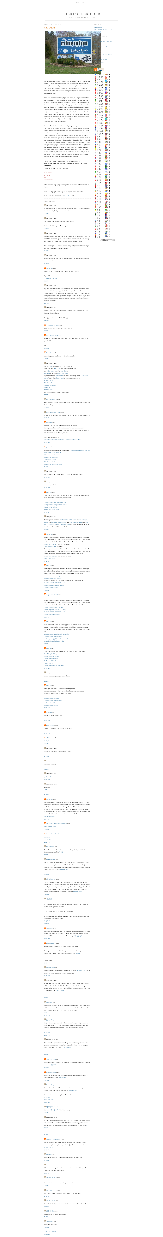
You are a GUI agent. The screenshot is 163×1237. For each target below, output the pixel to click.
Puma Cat (57, 368)
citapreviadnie (50, 967)
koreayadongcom (51, 1085)
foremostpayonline (49, 816)
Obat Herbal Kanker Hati (51, 459)
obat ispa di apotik (49, 703)
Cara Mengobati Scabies (51, 656)
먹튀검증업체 (78, 936)
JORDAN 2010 (48, 390)
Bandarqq (47, 837)
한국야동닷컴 (72, 1090)
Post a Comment (51, 1231)
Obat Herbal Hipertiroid (51, 457)
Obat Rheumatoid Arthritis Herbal (54, 440)
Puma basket (59, 375)
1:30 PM (46, 331)
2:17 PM (46, 228)
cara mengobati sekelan (51, 705)
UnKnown (49, 928)
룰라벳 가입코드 (51, 1190)
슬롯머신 (78, 953)
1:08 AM (46, 998)
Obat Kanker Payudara (63, 524)
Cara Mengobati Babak (51, 658)
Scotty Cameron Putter (51, 278)
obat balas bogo (48, 663)
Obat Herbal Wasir (49, 462)
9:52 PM (46, 395)
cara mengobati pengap (51, 500)
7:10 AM (46, 1160)
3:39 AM (46, 590)
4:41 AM (46, 561)
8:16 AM (46, 743)
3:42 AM (46, 512)
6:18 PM (46, 407)
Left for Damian (98, 62)
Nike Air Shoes (51, 371)
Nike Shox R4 (48, 383)
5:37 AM (46, 819)
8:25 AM (46, 794)
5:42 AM (46, 1185)
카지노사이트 (50, 1201)
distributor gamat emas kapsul (53, 576)
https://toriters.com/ (50, 826)
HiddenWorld (99, 27)
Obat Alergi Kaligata (50, 546)
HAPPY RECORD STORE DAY (104, 54)
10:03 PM (47, 1150)
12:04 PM (47, 1035)
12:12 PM (47, 720)
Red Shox (47, 373)
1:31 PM (46, 348)
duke (45, 789)
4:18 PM (46, 769)
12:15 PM (47, 733)
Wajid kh (49, 712)
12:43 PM (47, 418)
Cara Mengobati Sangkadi (52, 654)
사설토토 (49, 899)
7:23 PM (46, 263)
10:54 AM (47, 963)
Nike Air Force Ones (50, 385)
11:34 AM (47, 477)
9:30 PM (46, 855)
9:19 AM (46, 213)
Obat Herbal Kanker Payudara (53, 464)
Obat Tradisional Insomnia (52, 455)
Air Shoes (64, 371)
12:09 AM (47, 668)
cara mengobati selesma (51, 587)
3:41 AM (46, 894)
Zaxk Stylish (50, 725)
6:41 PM (46, 251)
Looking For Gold (81, 14)
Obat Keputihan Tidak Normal (68, 520)
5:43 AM (46, 1196)
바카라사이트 (50, 879)
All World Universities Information (56, 823)
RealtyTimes (48, 741)
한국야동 (47, 1032)
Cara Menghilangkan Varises (52, 614)
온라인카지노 (63, 869)
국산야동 (47, 1097)
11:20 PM (47, 842)
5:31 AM (46, 1067)
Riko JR (48, 492)
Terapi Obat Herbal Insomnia (52, 452)
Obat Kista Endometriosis (58, 522)
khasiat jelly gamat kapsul (51, 509)
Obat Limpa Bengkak (75, 522)
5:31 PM (46, 829)
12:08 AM (47, 708)
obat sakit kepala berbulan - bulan (54, 641)
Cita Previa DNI (80, 970)
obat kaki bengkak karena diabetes (54, 585)
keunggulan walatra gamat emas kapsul (55, 505)
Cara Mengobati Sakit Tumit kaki (54, 665)
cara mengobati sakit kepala (52, 578)
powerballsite (50, 846)
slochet (48, 1165)
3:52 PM (46, 681)
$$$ (95, 52)
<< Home (47, 1234)
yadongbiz (49, 1002)
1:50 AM (46, 320)
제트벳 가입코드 (51, 1177)
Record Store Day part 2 (101, 59)
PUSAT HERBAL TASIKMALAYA (55, 583)
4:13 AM (67, 195)
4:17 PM (46, 756)
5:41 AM (46, 467)
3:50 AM (46, 643)
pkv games (47, 839)
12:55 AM (47, 938)
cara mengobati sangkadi (51, 698)
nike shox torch (59, 378)
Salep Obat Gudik (49, 558)
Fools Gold (49, 353)
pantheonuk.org (48, 777)
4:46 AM (46, 1135)
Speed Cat (47, 387)
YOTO (96, 39)
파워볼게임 (63, 1077)
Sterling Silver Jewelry (53, 412)
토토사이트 (50, 1211)
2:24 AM (46, 617)
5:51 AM (46, 358)
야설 (45, 1012)
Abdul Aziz (49, 738)
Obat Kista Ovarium (50, 544)
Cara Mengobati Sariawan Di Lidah (54, 609)
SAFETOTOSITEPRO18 (53, 1139)
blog (51, 366)
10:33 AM (47, 1102)
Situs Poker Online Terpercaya (55, 834)
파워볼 (61, 852)
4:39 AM (46, 529)
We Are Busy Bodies (52, 325)
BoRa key (49, 1154)
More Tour (97, 57)
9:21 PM (46, 1055)
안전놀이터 (50, 1221)
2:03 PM (46, 923)
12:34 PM (47, 779)
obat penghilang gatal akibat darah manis (56, 639)
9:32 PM (46, 874)
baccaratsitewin (50, 859)
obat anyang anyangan (50, 556)
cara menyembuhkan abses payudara (55, 502)
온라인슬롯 (60, 990)
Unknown (49, 268)
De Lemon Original (50, 661)
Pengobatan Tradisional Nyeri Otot (80, 450)
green (48, 447)
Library (96, 49)
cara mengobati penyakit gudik (53, 636)
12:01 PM (47, 1015)
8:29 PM (46, 281)
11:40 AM (47, 975)
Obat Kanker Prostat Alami (73, 440)
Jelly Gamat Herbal (52, 595)
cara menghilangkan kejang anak (54, 607)
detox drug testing (51, 399)
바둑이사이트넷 (49, 1147)
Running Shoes (48, 380)
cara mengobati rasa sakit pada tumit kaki (56, 634)
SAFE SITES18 (51, 1059)
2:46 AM (46, 1112)
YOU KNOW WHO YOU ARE (103, 41)
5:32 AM (46, 1080)
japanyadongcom (51, 1020)
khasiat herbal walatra (50, 507)
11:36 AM (47, 487)
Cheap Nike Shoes (62, 373)
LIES (95, 44)
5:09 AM (46, 1173)
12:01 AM (47, 442)
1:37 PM (46, 303)
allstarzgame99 (50, 943)
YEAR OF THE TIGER (101, 46)
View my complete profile (104, 30)
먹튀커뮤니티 (50, 1107)
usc (45, 792)
